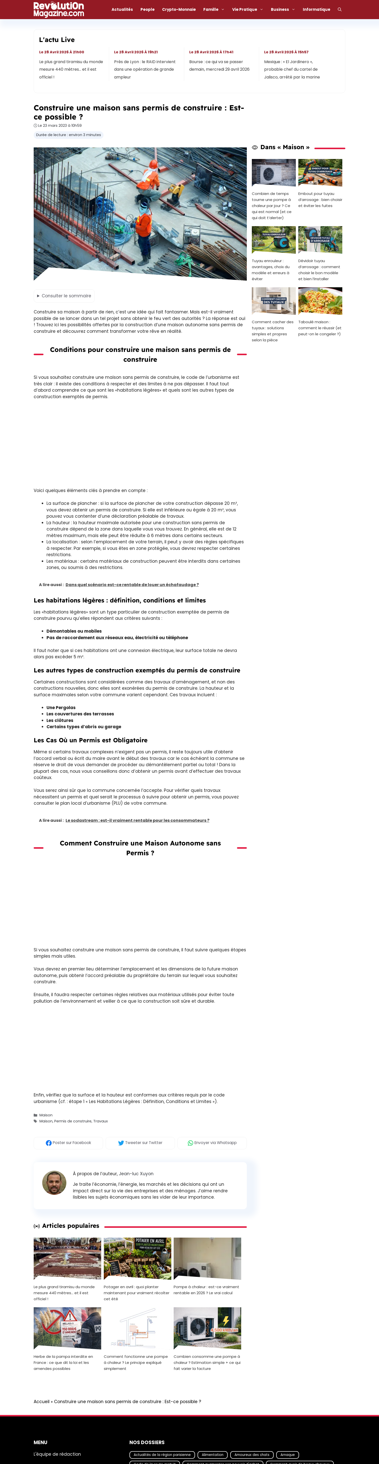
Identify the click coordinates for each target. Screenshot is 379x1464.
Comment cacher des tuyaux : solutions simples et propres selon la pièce (273, 330)
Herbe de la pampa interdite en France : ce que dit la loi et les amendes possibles (63, 1362)
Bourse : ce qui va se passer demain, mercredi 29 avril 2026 (219, 65)
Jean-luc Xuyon (136, 1174)
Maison (46, 1115)
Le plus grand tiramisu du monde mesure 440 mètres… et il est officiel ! (71, 69)
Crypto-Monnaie (179, 9)
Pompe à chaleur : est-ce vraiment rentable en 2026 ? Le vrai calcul (206, 1289)
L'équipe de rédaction (57, 1454)
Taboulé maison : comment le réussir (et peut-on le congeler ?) (320, 327)
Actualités (122, 9)
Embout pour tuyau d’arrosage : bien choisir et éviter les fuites (320, 199)
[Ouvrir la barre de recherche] (339, 9)
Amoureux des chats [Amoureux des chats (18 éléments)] (251, 1454)
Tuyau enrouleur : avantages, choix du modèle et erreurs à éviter (271, 269)
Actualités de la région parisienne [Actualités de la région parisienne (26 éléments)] (162, 1454)
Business (285, 9)
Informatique (316, 9)
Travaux (100, 1121)
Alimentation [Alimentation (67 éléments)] (212, 1454)
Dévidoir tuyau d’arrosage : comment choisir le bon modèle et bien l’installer (319, 269)
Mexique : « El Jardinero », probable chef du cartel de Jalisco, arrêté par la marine (292, 69)
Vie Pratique (249, 9)
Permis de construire (72, 1121)
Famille (215, 9)
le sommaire (66, 296)
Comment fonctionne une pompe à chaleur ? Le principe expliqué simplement (136, 1362)
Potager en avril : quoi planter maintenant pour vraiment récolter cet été (136, 1293)
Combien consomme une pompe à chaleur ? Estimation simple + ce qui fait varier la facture (207, 1362)
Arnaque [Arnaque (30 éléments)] (287, 1454)
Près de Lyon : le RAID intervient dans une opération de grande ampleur (145, 69)
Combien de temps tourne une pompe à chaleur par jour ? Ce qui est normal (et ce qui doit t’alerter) (272, 205)
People (147, 9)
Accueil (42, 1402)
